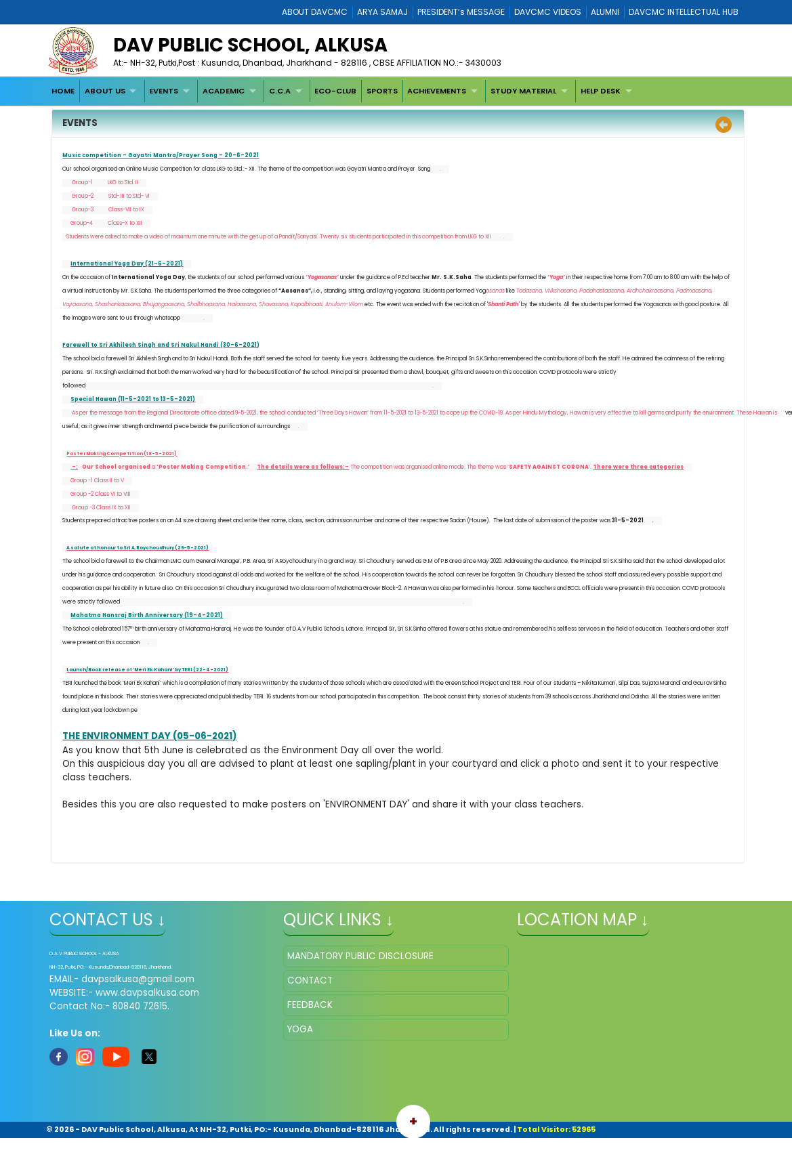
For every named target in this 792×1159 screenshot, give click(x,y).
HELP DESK (601, 90)
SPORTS (382, 90)
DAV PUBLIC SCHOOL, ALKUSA (250, 45)
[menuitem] (63, 91)
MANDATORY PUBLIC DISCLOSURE (360, 955)
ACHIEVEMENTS (436, 90)
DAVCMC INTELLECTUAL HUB (683, 12)
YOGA (300, 1028)
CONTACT (310, 979)
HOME (63, 90)
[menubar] (343, 91)
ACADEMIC (224, 90)
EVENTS (163, 90)
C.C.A (280, 90)
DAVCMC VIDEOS (547, 12)
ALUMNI (605, 12)
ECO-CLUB (335, 90)
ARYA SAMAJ (382, 12)
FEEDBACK (310, 1004)
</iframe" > (630, 1012)
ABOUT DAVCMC (315, 12)
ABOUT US (105, 90)
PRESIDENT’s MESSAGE (461, 12)
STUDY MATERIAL (523, 90)
